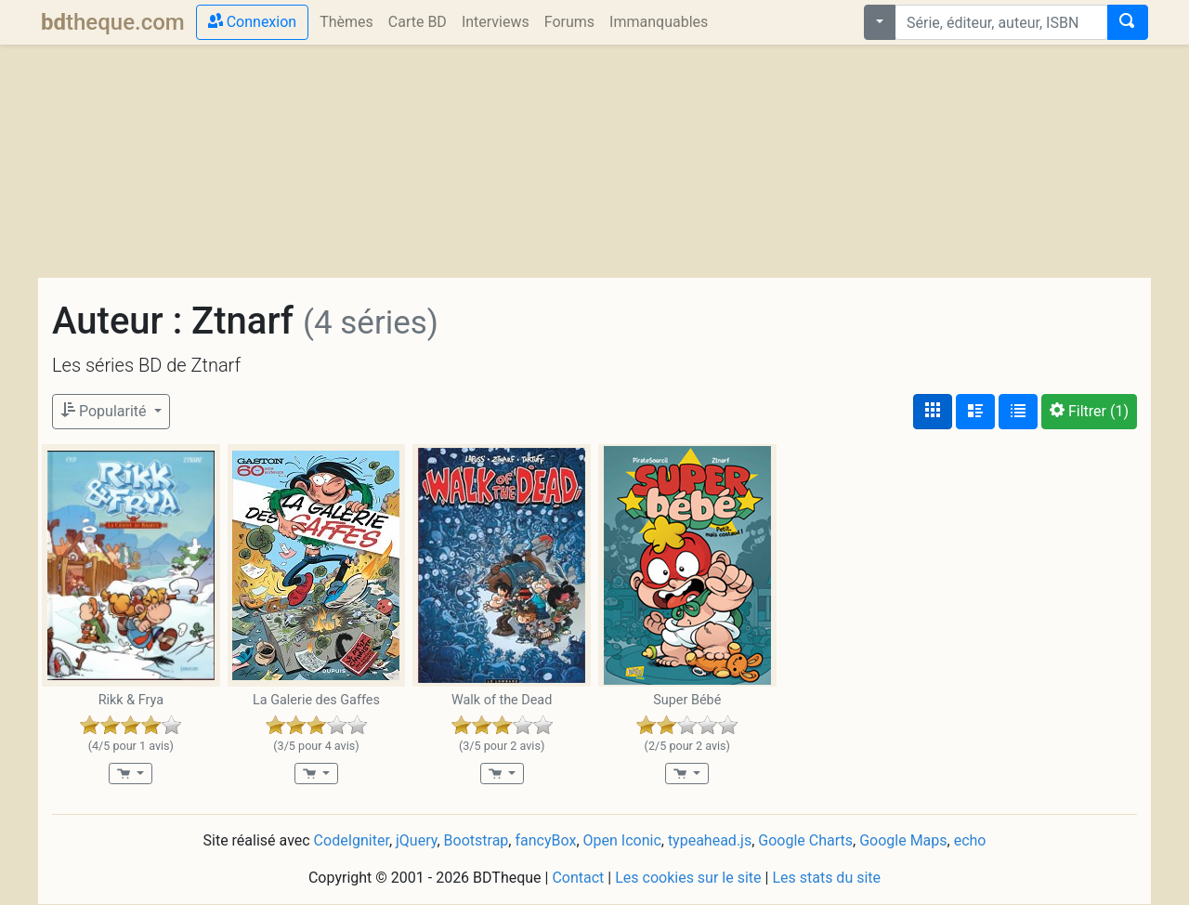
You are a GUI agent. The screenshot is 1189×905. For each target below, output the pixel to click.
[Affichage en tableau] (1018, 411)
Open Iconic (622, 840)
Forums (569, 22)
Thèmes (346, 22)
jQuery (416, 840)
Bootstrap (476, 840)
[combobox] (1001, 22)
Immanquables (658, 22)
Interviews (495, 22)
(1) (1089, 411)
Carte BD (417, 22)
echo (970, 840)
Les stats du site (826, 877)
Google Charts (805, 840)
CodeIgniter (351, 840)
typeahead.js (709, 840)
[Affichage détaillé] (975, 411)
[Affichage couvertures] (932, 411)
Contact (578, 877)
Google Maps (903, 840)
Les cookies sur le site (688, 877)
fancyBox (545, 840)
